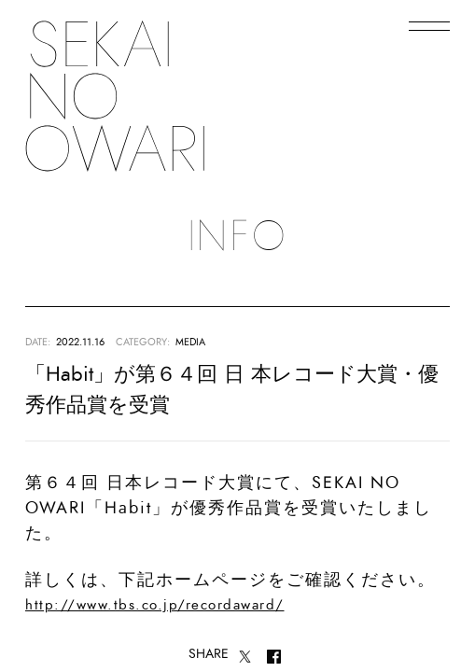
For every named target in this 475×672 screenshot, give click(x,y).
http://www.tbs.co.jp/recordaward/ (155, 605)
